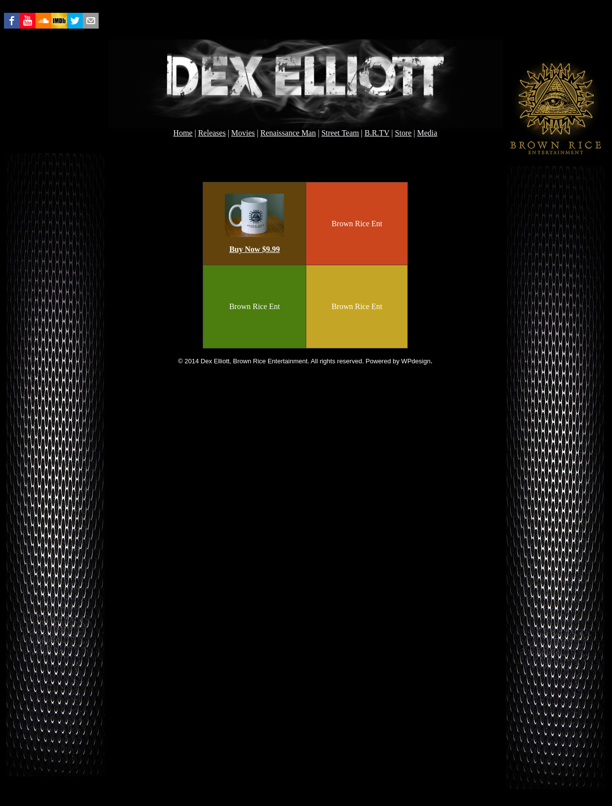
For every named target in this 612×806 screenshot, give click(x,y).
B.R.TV (376, 133)
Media (427, 133)
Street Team (340, 133)
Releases (212, 133)
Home (182, 133)
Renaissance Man (288, 133)
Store (403, 133)
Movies (243, 133)
